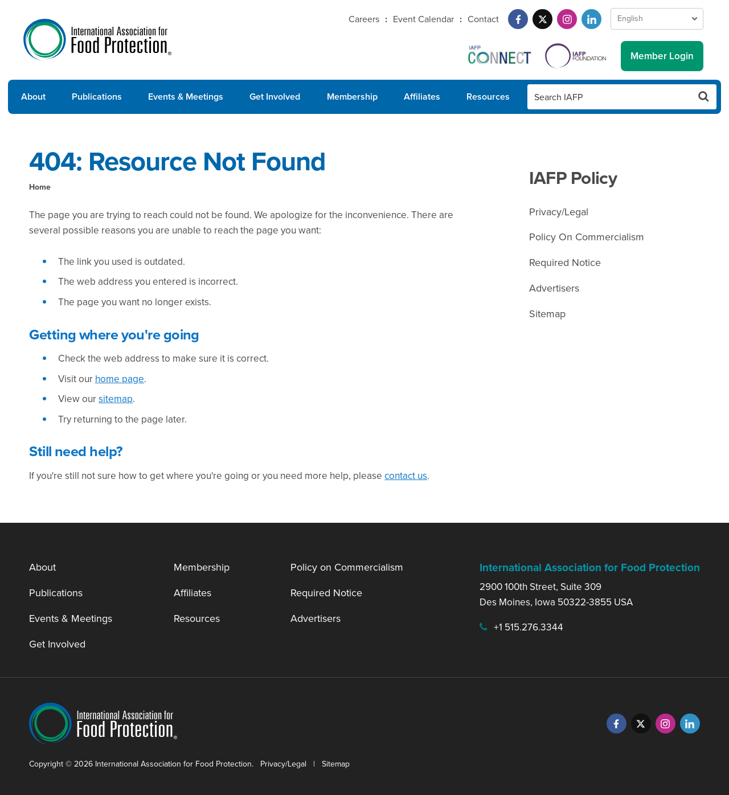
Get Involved (274, 96)
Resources (488, 96)
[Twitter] (542, 19)
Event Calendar (423, 19)
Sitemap (547, 313)
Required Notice (565, 262)
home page (119, 379)
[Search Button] (703, 96)
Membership (352, 96)
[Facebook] (518, 19)
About (33, 96)
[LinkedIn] (591, 19)
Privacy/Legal (558, 211)
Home (40, 187)
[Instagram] (567, 19)
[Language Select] (657, 19)
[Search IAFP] (609, 96)
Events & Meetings (185, 96)
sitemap (116, 399)
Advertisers (554, 288)
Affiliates (422, 96)
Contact (483, 19)
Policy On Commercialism (586, 237)
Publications (97, 96)
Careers (364, 19)
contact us (405, 476)
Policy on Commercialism (346, 567)
